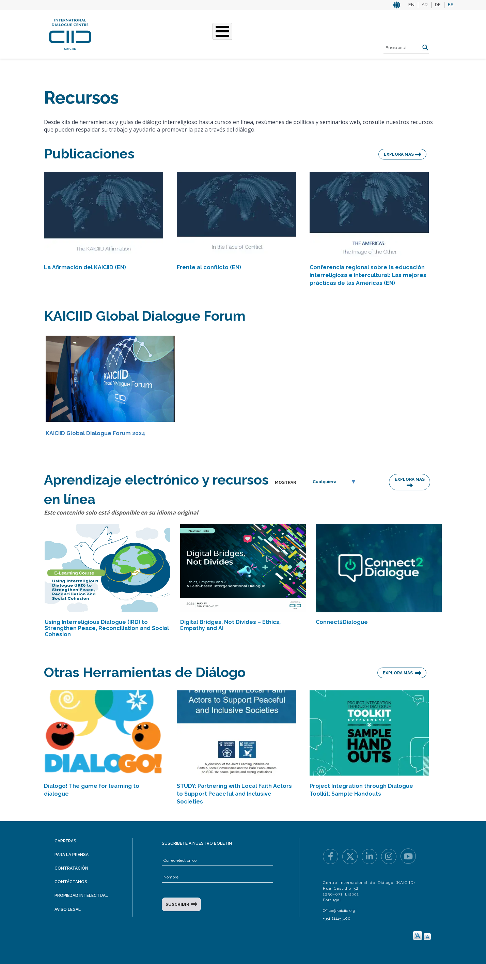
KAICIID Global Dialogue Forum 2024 (95, 433)
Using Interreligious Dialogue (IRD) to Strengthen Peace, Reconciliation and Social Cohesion (107, 628)
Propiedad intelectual (81, 895)
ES (450, 4)
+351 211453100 (336, 918)
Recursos (322, 33)
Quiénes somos (138, 33)
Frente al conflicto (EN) (209, 267)
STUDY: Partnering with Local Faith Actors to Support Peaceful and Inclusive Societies (234, 794)
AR (425, 4)
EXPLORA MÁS (399, 154)
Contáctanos (70, 881)
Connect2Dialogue (342, 622)
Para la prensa (71, 854)
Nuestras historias (240, 33)
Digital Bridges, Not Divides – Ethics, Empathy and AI (230, 625)
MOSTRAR (285, 482)
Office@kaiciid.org (339, 910)
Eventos (288, 33)
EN (411, 4)
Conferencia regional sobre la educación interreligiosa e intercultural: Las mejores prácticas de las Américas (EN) (368, 275)
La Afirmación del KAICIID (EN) (85, 267)
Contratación (71, 868)
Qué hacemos (186, 33)
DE (438, 4)
